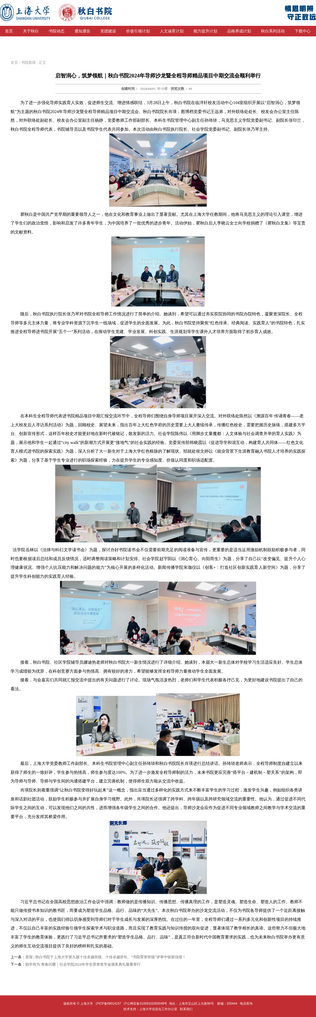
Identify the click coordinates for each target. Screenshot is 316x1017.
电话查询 (246, 1003)
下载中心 (302, 31)
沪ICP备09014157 (109, 1003)
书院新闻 (28, 63)
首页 (9, 31)
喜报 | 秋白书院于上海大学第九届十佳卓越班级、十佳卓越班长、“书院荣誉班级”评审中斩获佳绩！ (105, 957)
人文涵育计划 (172, 31)
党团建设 (108, 31)
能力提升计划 (205, 31)
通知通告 (82, 31)
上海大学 (86, 1003)
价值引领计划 (138, 31)
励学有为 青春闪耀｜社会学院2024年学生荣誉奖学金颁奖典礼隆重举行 (83, 964)
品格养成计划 (239, 31)
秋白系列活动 (273, 31)
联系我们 (186, 1009)
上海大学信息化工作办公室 (159, 1009)
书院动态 (57, 31)
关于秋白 (31, 31)
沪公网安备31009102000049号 (145, 1003)
